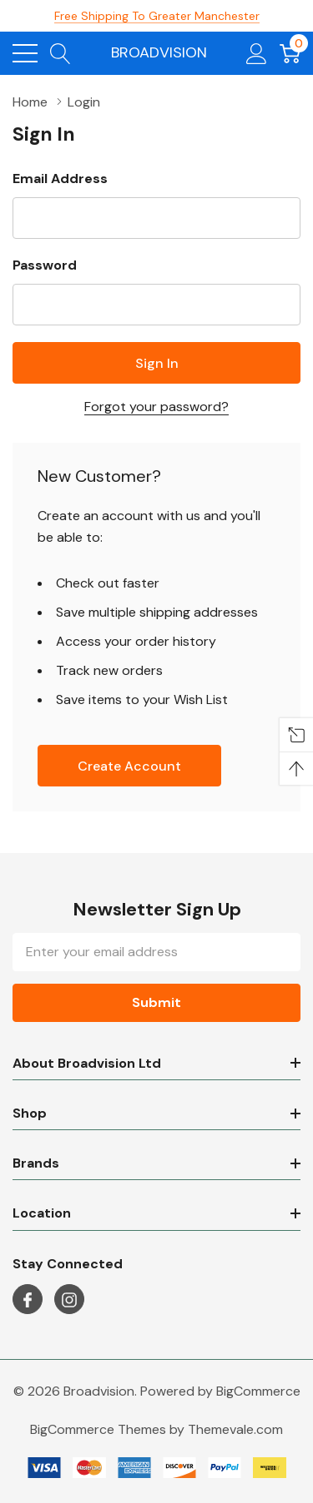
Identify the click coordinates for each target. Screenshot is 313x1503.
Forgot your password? (156, 406)
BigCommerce (258, 1391)
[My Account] (256, 53)
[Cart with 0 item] (290, 53)
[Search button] (60, 53)
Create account (129, 766)
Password (45, 265)
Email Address (60, 178)
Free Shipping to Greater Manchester (157, 15)
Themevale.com (235, 1429)
